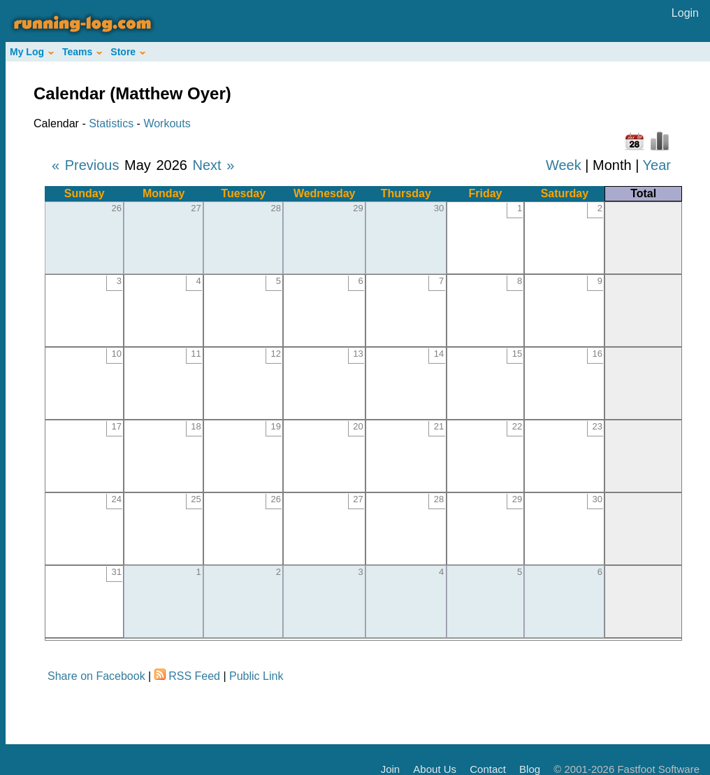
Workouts (166, 123)
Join (390, 769)
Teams (82, 51)
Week (563, 165)
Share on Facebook (96, 676)
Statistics (111, 123)
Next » (213, 165)
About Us (434, 769)
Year (657, 165)
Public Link (256, 676)
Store (127, 51)
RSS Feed (194, 676)
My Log (32, 51)
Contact (488, 769)
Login (685, 13)
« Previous (85, 165)
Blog (529, 769)
